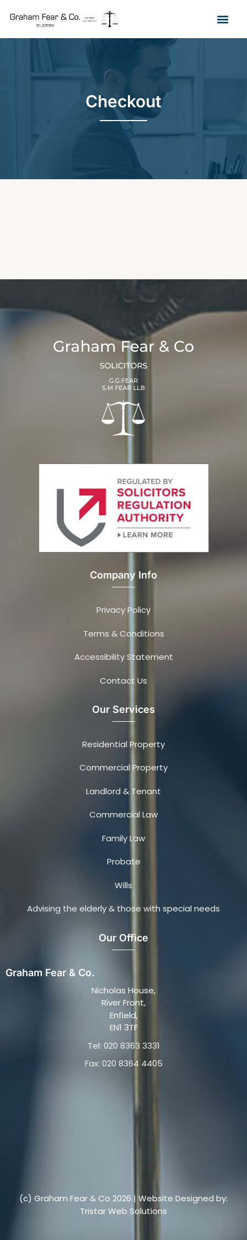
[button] (222, 19)
